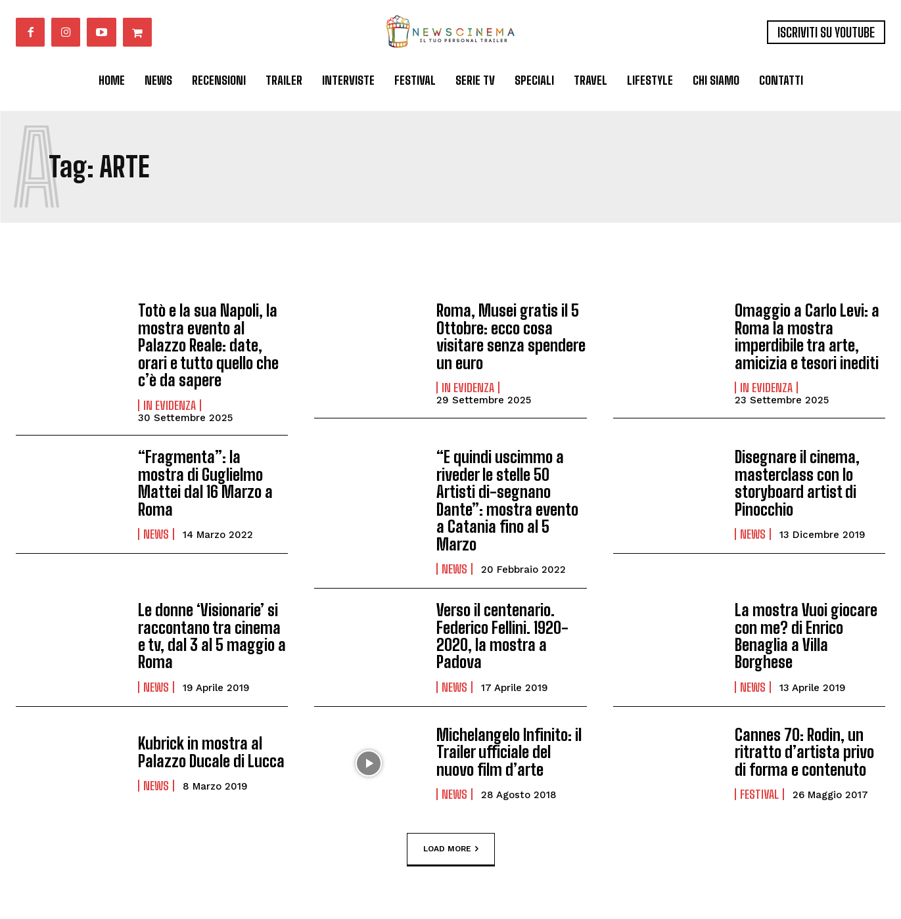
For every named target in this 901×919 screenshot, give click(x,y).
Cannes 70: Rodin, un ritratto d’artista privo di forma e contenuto (804, 751)
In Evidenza (169, 405)
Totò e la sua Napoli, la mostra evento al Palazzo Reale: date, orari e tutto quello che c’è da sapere (208, 345)
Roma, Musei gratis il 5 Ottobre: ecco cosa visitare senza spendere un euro (511, 336)
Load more (450, 848)
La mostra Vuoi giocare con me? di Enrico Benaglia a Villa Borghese (806, 635)
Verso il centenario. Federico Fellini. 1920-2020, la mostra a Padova (502, 635)
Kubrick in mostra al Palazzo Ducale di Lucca (211, 751)
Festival (759, 793)
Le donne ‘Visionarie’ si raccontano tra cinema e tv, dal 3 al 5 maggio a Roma (212, 635)
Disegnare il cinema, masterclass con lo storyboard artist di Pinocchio (797, 482)
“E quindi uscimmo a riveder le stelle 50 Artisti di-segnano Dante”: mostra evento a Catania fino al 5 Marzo (507, 500)
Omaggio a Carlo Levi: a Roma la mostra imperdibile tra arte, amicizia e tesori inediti (807, 336)
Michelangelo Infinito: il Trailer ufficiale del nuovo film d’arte (509, 751)
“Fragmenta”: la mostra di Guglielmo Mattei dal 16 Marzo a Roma (205, 482)
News (156, 533)
